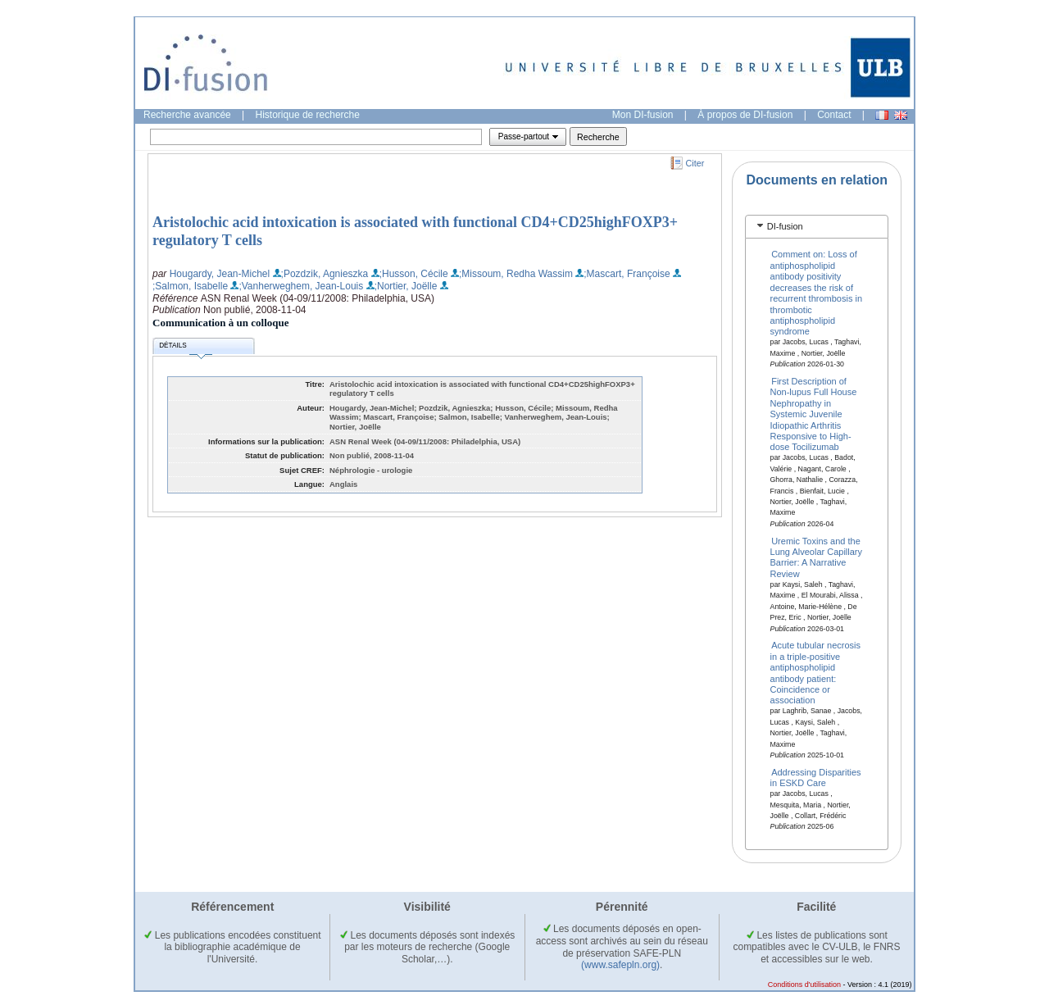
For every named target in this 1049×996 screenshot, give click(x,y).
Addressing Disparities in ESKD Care (815, 776)
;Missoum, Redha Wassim (516, 274)
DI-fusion (785, 226)
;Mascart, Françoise (627, 274)
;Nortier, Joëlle (406, 286)
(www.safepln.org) (620, 965)
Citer (695, 163)
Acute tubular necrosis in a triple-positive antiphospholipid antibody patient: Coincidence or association (815, 672)
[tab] (816, 227)
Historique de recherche (308, 115)
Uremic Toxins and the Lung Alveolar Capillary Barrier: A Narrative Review (816, 556)
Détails (185, 348)
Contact (834, 115)
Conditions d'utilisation (804, 984)
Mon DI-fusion (643, 115)
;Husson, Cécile (413, 274)
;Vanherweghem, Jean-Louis (300, 286)
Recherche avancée (187, 115)
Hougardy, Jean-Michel (220, 274)
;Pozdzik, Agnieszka (325, 274)
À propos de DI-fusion (744, 115)
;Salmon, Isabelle (190, 286)
